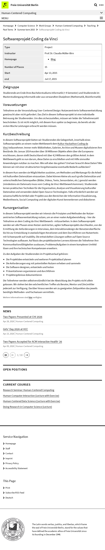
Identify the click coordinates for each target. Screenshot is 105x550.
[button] (6, 355)
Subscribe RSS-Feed (14, 492)
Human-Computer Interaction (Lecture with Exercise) (31, 395)
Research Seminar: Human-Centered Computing (28, 390)
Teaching (91, 25)
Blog (53, 59)
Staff (7, 448)
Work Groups (45, 25)
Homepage (8, 25)
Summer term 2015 (26, 29)
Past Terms (8, 29)
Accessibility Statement (16, 468)
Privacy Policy (12, 463)
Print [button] (7, 487)
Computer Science (26, 25)
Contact (9, 453)
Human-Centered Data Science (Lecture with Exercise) (31, 401)
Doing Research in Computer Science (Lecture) (27, 406)
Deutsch (9, 497)
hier (30, 297)
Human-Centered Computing (69, 25)
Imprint (8, 458)
